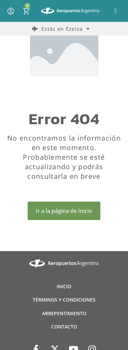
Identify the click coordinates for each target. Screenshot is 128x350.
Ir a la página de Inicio (64, 211)
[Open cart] (26, 11)
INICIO (64, 286)
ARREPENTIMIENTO (64, 313)
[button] (115, 11)
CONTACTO (64, 326)
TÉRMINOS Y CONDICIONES (64, 299)
